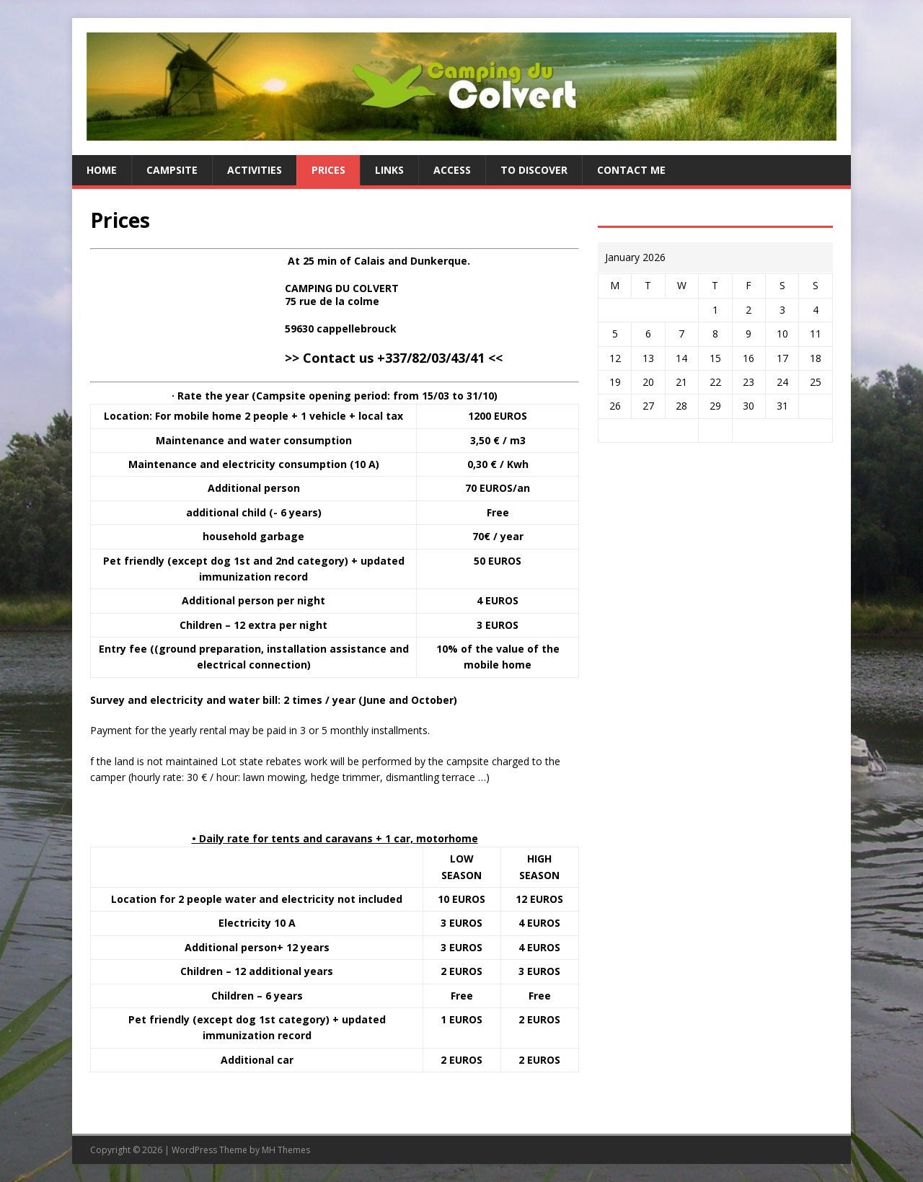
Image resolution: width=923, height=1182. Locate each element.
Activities (254, 170)
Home (102, 170)
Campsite (172, 170)
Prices (328, 170)
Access (452, 170)
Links (389, 170)
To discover (534, 170)
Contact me (631, 170)
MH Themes (286, 1150)
